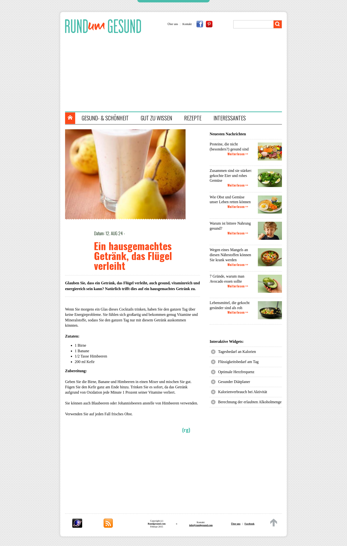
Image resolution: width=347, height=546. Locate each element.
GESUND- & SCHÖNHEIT (105, 118)
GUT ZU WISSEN (156, 118)
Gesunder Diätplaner (234, 382)
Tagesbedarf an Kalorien (237, 352)
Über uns (172, 24)
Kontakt (187, 24)
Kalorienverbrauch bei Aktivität (242, 392)
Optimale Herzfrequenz (236, 372)
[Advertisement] (176, 73)
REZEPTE (192, 118)
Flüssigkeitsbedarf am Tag (238, 362)
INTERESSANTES (230, 118)
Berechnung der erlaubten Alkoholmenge (249, 402)
